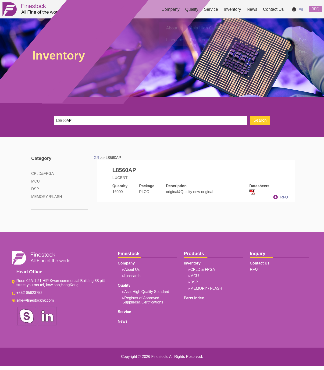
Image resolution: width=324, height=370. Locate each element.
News (252, 9)
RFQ (315, 9)
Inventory (232, 9)
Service (211, 9)
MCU (35, 181)
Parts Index (194, 298)
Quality (191, 9)
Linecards (132, 276)
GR (96, 158)
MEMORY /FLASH (46, 197)
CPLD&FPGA (42, 174)
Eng (297, 9)
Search (260, 120)
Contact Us (273, 9)
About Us (132, 269)
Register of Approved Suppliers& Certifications (142, 300)
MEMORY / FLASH (206, 288)
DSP (35, 189)
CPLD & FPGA (202, 269)
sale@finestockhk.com (35, 300)
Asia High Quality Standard (146, 292)
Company (170, 9)
